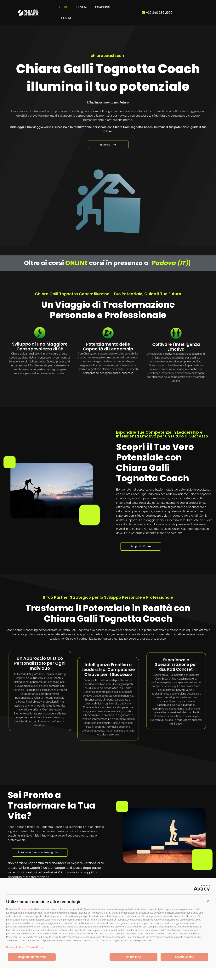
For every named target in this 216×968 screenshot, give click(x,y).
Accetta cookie (184, 957)
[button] (208, 900)
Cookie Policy (35, 947)
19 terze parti (25, 909)
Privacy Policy (14, 947)
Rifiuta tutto (133, 957)
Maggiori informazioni (32, 957)
